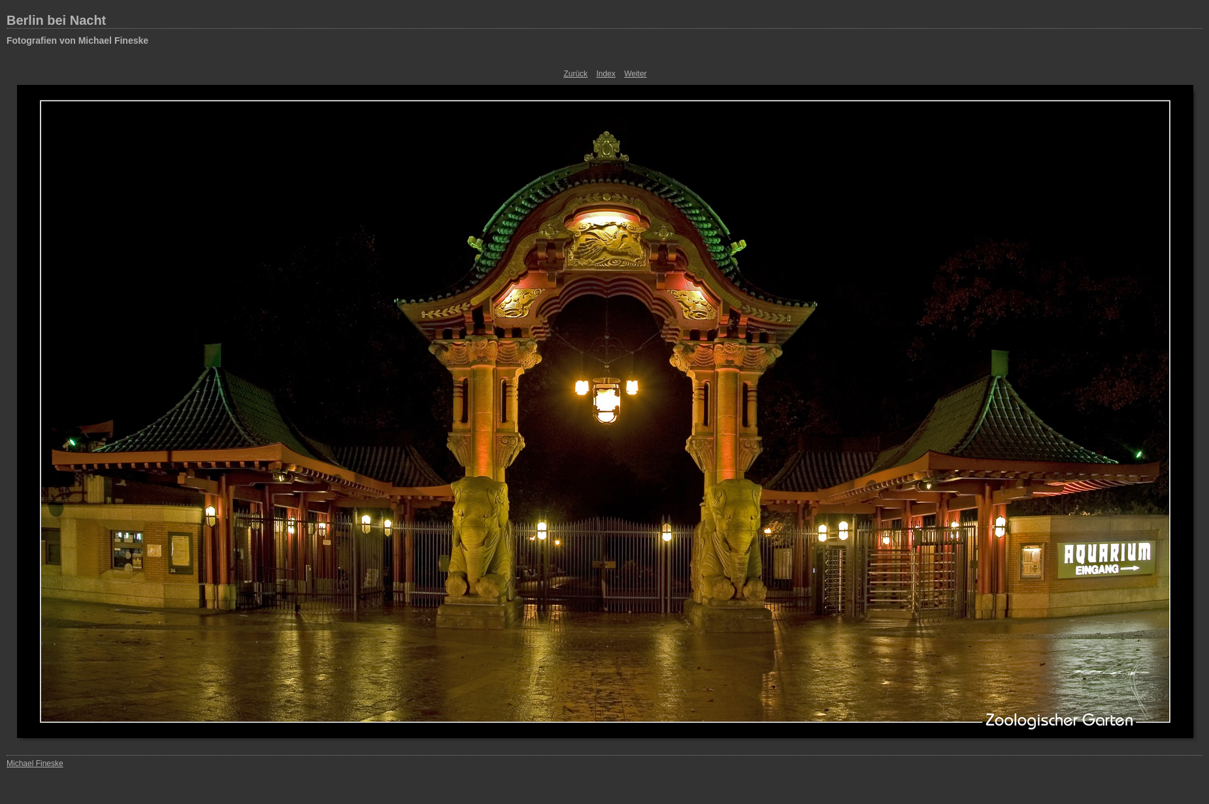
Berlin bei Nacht (56, 20)
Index (605, 73)
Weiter (635, 73)
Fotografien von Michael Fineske (77, 40)
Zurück (575, 73)
